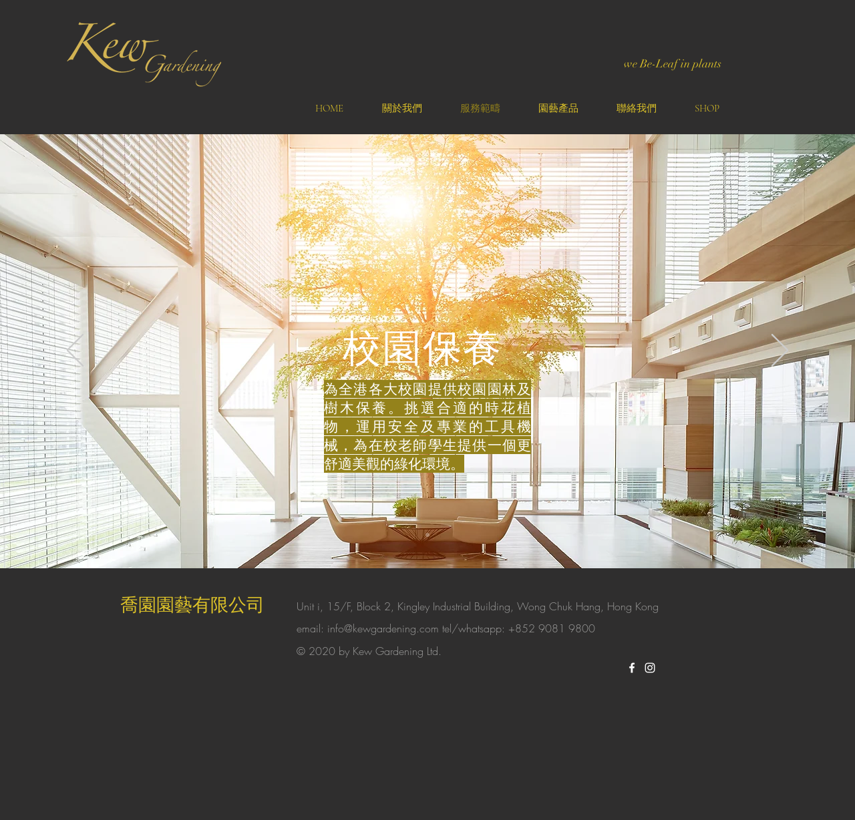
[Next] (780, 351)
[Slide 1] (427, 535)
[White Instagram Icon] (650, 667)
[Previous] (75, 351)
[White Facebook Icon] (632, 667)
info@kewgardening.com (383, 628)
